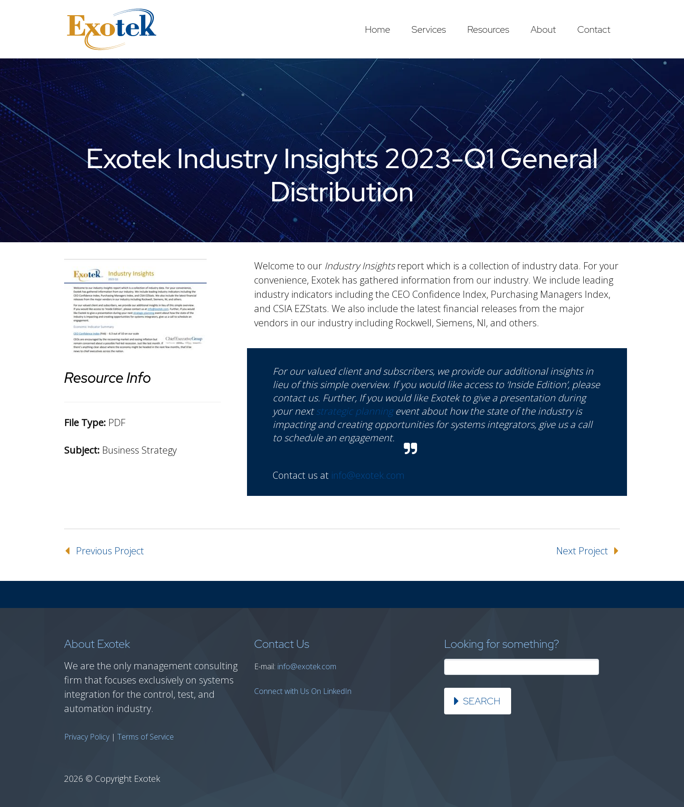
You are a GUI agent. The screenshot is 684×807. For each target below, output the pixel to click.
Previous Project (110, 550)
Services (429, 29)
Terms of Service (145, 736)
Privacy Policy (86, 736)
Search (481, 701)
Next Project (582, 550)
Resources (488, 29)
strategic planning (354, 411)
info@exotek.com (368, 475)
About (543, 29)
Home (377, 29)
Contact (593, 29)
